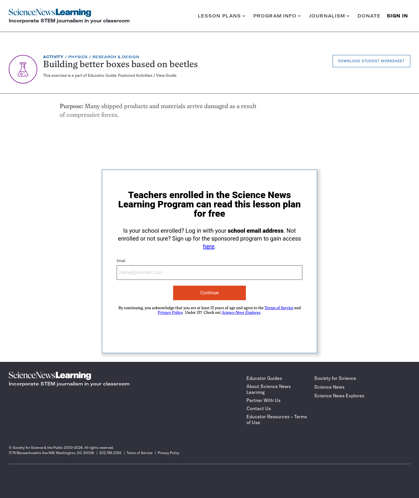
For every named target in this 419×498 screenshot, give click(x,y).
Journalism (329, 16)
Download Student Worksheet (371, 61)
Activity (53, 57)
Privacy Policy (170, 313)
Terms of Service (278, 308)
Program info (277, 16)
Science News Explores (339, 396)
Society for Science (335, 378)
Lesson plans (221, 16)
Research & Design (116, 57)
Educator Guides (264, 378)
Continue (209, 293)
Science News (329, 387)
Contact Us (258, 408)
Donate (369, 16)
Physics (78, 57)
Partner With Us (263, 400)
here (208, 246)
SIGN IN (397, 16)
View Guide (166, 75)
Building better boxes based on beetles (120, 65)
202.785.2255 (110, 453)
